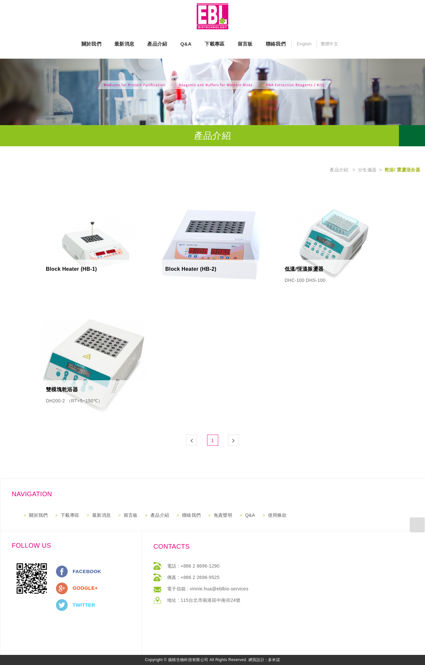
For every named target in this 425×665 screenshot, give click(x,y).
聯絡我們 (276, 44)
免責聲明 (223, 515)
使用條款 (277, 515)
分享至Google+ (62, 588)
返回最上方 (417, 524)
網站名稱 (213, 16)
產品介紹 (157, 44)
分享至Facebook (62, 571)
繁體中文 (329, 43)
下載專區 (214, 44)
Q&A (185, 44)
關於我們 (91, 44)
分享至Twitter (62, 605)
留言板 (245, 44)
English (304, 43)
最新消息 (124, 44)
